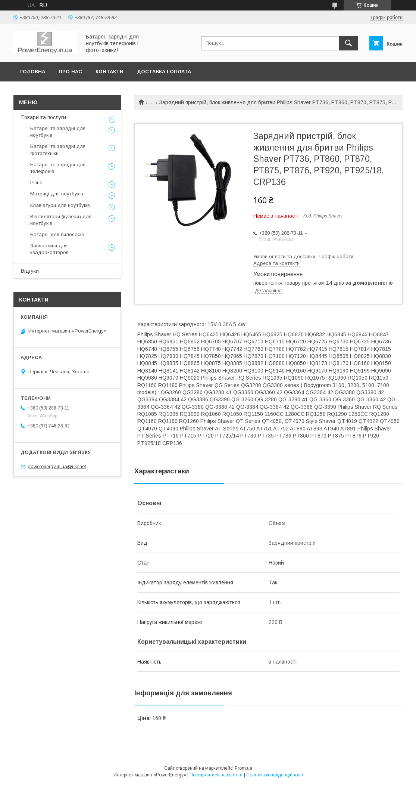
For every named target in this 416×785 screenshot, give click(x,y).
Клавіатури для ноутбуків (60, 205)
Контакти (109, 71)
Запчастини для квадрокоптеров (49, 249)
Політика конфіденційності (274, 775)
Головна (32, 71)
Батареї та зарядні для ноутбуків (57, 132)
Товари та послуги (43, 117)
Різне (36, 182)
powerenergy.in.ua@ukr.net (57, 466)
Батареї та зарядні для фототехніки (57, 149)
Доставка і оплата (164, 71)
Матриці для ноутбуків (56, 194)
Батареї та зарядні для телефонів (57, 168)
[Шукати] (348, 43)
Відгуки (30, 271)
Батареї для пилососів (57, 234)
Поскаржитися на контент (216, 775)
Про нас (70, 71)
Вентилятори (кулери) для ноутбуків (60, 220)
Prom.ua (243, 768)
